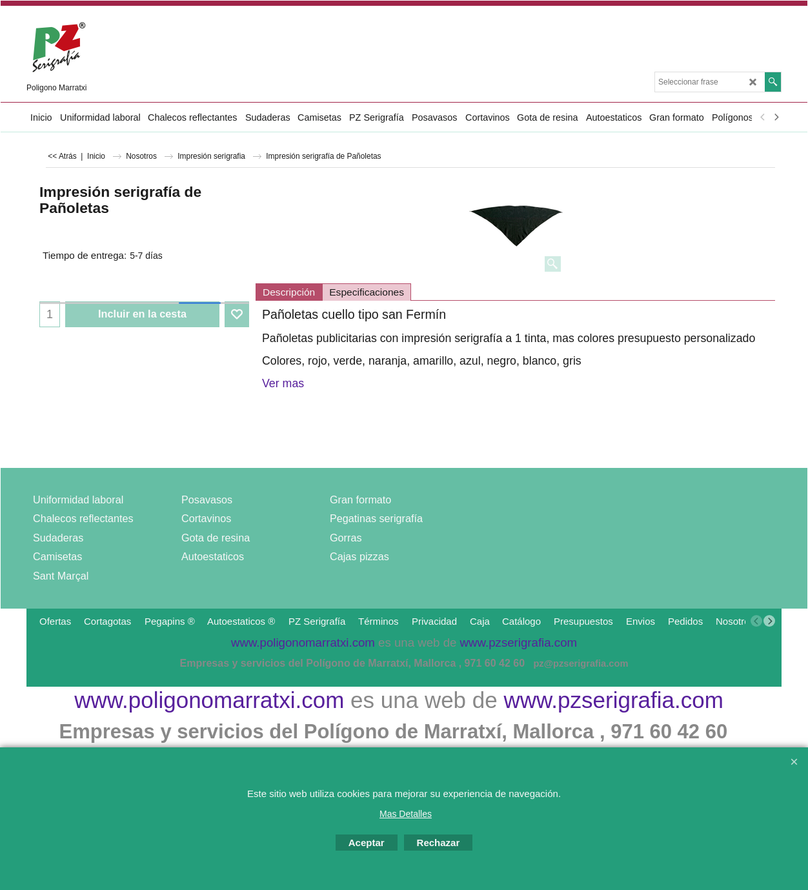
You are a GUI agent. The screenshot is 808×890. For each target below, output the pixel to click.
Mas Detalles (405, 814)
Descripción (289, 292)
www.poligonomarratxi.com (209, 700)
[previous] (763, 117)
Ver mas (283, 383)
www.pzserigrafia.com (613, 700)
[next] (776, 117)
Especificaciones (366, 292)
